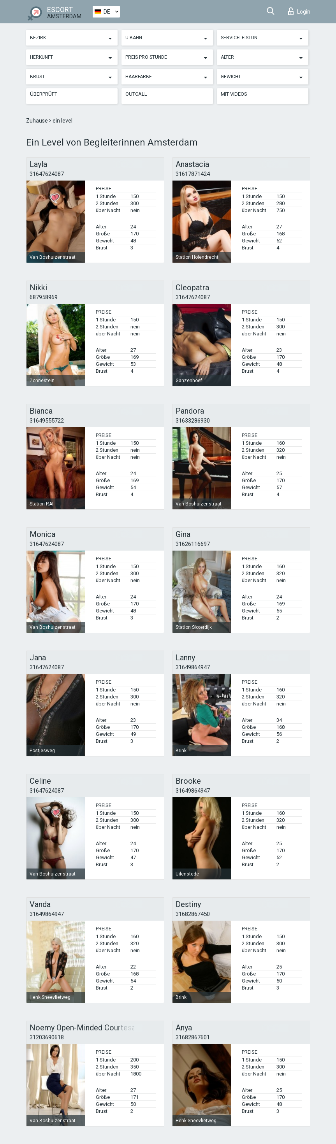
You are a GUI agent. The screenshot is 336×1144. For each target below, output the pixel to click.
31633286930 (193, 420)
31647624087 (47, 173)
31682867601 (193, 1037)
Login (299, 11)
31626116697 (193, 543)
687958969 (44, 297)
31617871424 (193, 173)
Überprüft (43, 94)
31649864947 (193, 667)
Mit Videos (234, 94)
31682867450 (193, 914)
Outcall (136, 94)
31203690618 (47, 1037)
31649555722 (47, 420)
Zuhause (37, 121)
